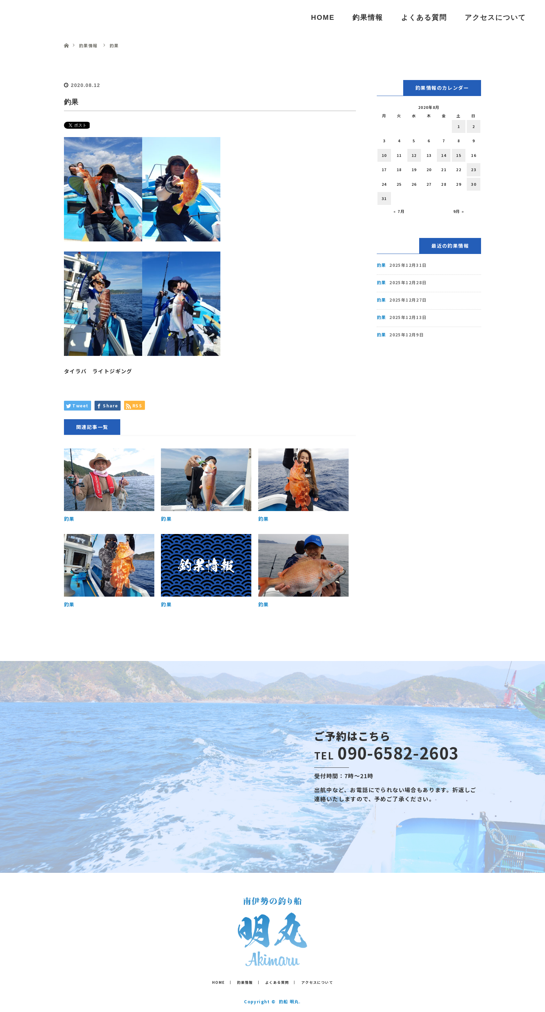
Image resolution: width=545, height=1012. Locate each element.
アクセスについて (495, 17)
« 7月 (399, 211)
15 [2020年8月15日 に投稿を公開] (458, 155)
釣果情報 (367, 17)
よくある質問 (424, 17)
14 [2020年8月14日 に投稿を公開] (443, 155)
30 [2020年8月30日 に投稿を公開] (473, 184)
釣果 (69, 518)
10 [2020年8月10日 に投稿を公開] (384, 155)
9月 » (458, 211)
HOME (323, 17)
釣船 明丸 (41, 17)
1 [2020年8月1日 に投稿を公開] (458, 126)
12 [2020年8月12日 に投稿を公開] (414, 155)
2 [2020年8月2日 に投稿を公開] (473, 126)
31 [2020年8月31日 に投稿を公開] (384, 198)
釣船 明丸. (290, 1001)
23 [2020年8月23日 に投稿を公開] (473, 169)
